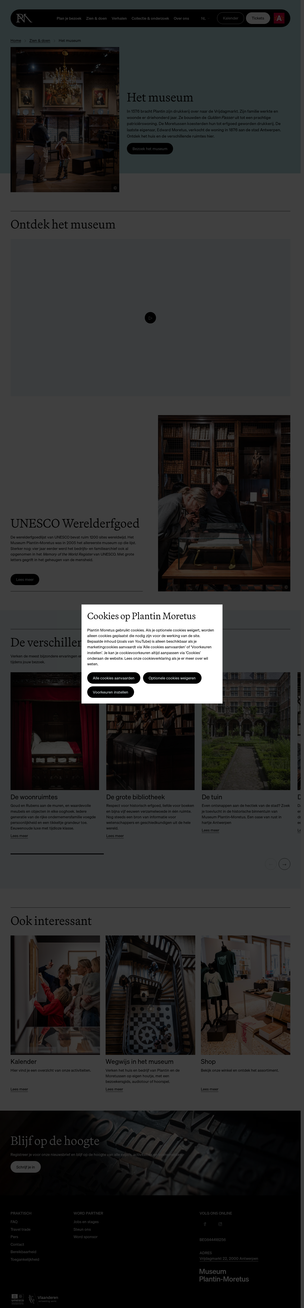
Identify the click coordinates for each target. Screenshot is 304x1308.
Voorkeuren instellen (110, 692)
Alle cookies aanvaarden (114, 678)
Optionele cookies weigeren (172, 678)
